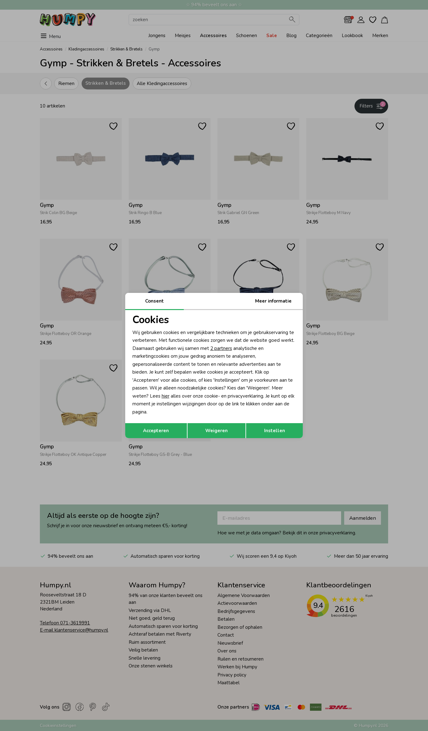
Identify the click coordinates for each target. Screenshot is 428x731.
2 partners (221, 348)
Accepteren (156, 431)
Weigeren (216, 431)
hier (165, 396)
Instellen (274, 431)
